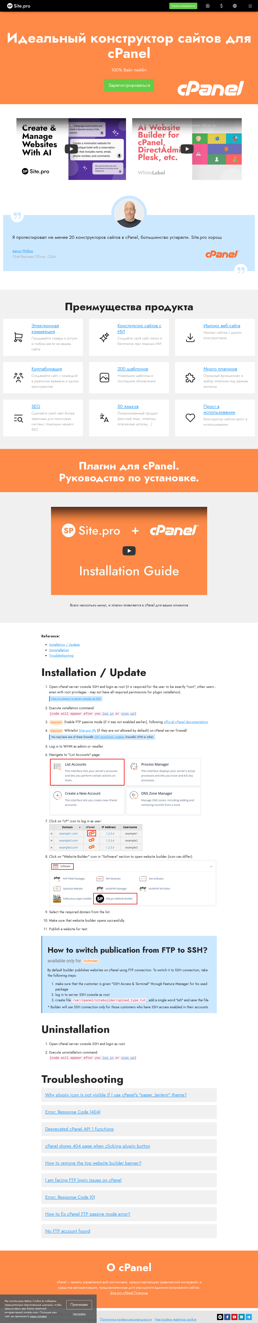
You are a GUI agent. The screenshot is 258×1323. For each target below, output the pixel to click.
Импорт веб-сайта (222, 325)
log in (108, 714)
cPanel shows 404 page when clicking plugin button (97, 1145)
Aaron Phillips (22, 251)
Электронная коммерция (45, 328)
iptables (119, 737)
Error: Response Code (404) (72, 1111)
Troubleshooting (61, 655)
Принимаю (79, 1304)
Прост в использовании (219, 409)
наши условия (38, 1316)
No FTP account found (67, 1231)
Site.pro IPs (87, 730)
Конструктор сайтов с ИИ (139, 328)
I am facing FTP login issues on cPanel (83, 1180)
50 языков (128, 406)
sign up (127, 714)
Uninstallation (59, 650)
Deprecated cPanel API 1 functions (79, 1128)
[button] (183, 6)
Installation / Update (64, 644)
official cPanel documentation (186, 722)
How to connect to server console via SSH (76, 699)
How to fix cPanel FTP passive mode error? (87, 1213)
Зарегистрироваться (129, 85)
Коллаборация (47, 368)
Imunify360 (107, 737)
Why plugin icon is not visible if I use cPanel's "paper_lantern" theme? (116, 1094)
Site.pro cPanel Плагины (129, 1292)
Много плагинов (220, 368)
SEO (36, 406)
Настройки (79, 1314)
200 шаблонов (133, 368)
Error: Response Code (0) (70, 1197)
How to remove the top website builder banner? (93, 1163)
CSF (96, 737)
